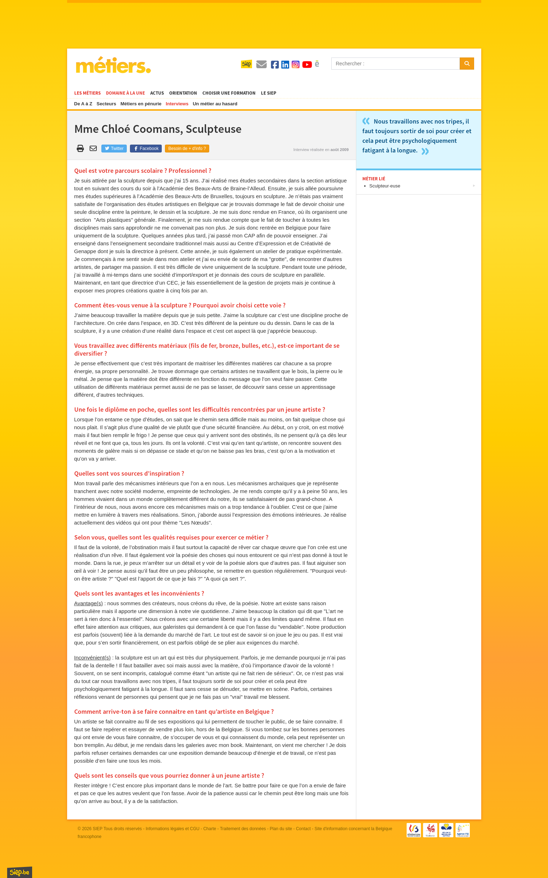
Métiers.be (113, 65)
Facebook (146, 148)
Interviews (177, 103)
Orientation (183, 93)
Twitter (114, 148)
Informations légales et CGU (173, 828)
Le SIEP (268, 93)
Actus (157, 93)
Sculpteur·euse (385, 186)
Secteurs (106, 103)
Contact (303, 828)
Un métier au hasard (215, 103)
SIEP (97, 828)
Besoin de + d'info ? (187, 148)
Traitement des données (243, 828)
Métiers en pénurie (140, 103)
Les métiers (87, 93)
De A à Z (83, 103)
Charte (209, 828)
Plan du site (281, 828)
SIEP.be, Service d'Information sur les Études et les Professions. (19, 872)
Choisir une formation (229, 93)
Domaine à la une (125, 93)
